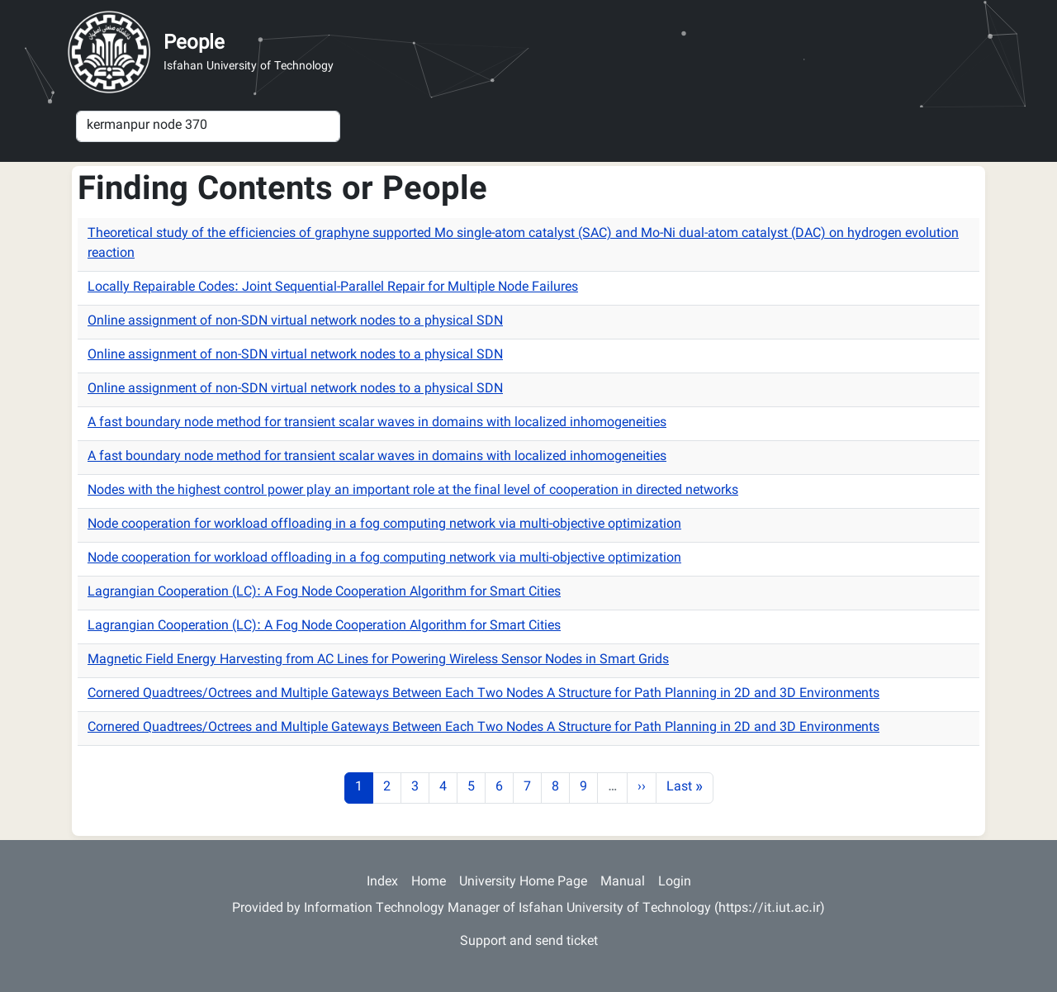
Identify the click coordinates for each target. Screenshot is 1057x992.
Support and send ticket (529, 942)
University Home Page (523, 882)
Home (428, 882)
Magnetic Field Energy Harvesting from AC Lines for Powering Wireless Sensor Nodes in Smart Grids (378, 660)
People (194, 43)
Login (674, 882)
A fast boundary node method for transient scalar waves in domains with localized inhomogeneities (377, 423)
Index (382, 882)
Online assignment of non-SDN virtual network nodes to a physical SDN (295, 321)
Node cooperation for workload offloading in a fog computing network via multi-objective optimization (384, 525)
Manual (622, 882)
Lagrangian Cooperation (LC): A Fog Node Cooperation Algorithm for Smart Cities (324, 592)
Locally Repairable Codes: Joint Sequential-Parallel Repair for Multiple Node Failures (333, 288)
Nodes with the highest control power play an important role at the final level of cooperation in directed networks (413, 491)
